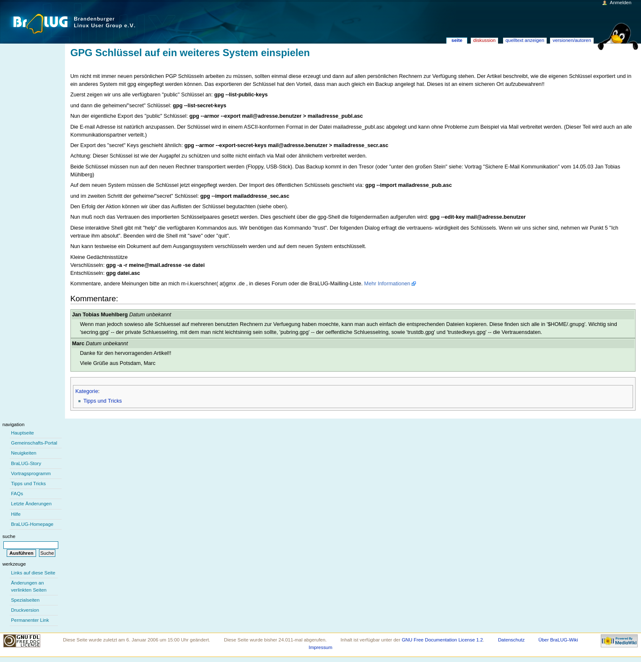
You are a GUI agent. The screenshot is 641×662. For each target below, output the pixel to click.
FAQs (17, 493)
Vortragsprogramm (31, 473)
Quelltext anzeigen (525, 40)
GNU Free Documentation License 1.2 (442, 639)
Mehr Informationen (387, 284)
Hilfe (16, 514)
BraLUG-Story (26, 463)
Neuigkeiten (23, 452)
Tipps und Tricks (102, 401)
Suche (9, 536)
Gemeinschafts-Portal (34, 442)
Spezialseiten (25, 600)
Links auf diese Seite (33, 572)
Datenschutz (511, 639)
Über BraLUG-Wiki (558, 639)
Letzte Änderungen (31, 503)
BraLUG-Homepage (32, 524)
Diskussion (484, 40)
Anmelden (621, 2)
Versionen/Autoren (572, 40)
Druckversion (25, 610)
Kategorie (86, 391)
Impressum (320, 647)
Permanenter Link (30, 620)
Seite (457, 40)
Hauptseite (22, 432)
